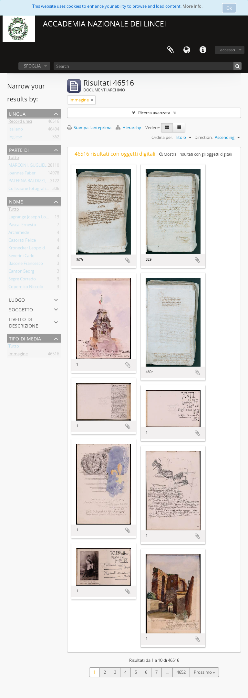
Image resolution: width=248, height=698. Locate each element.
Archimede (18, 233)
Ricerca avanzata (154, 113)
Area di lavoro (170, 50)
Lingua (187, 50)
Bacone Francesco (25, 264)
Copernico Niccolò (25, 288)
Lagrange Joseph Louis (29, 218)
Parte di (19, 149)
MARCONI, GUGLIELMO (31, 166)
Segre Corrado (22, 280)
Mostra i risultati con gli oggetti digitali (195, 154)
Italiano (15, 130)
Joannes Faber (22, 174)
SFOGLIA (32, 66)
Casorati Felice (22, 241)
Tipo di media (25, 338)
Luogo (17, 299)
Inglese (15, 138)
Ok (229, 8)
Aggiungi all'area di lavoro (128, 260)
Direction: (203, 137)
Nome (16, 201)
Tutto (13, 158)
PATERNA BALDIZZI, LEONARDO (38, 182)
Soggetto (21, 309)
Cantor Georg (21, 272)
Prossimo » (204, 672)
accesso (227, 50)
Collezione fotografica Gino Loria (39, 190)
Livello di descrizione (23, 321)
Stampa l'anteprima (89, 127)
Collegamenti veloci (203, 50)
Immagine (18, 355)
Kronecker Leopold (26, 249)
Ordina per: (162, 137)
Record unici (20, 122)
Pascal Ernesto (22, 226)
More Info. (192, 6)
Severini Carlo (21, 257)
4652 (181, 672)
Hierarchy (129, 127)
